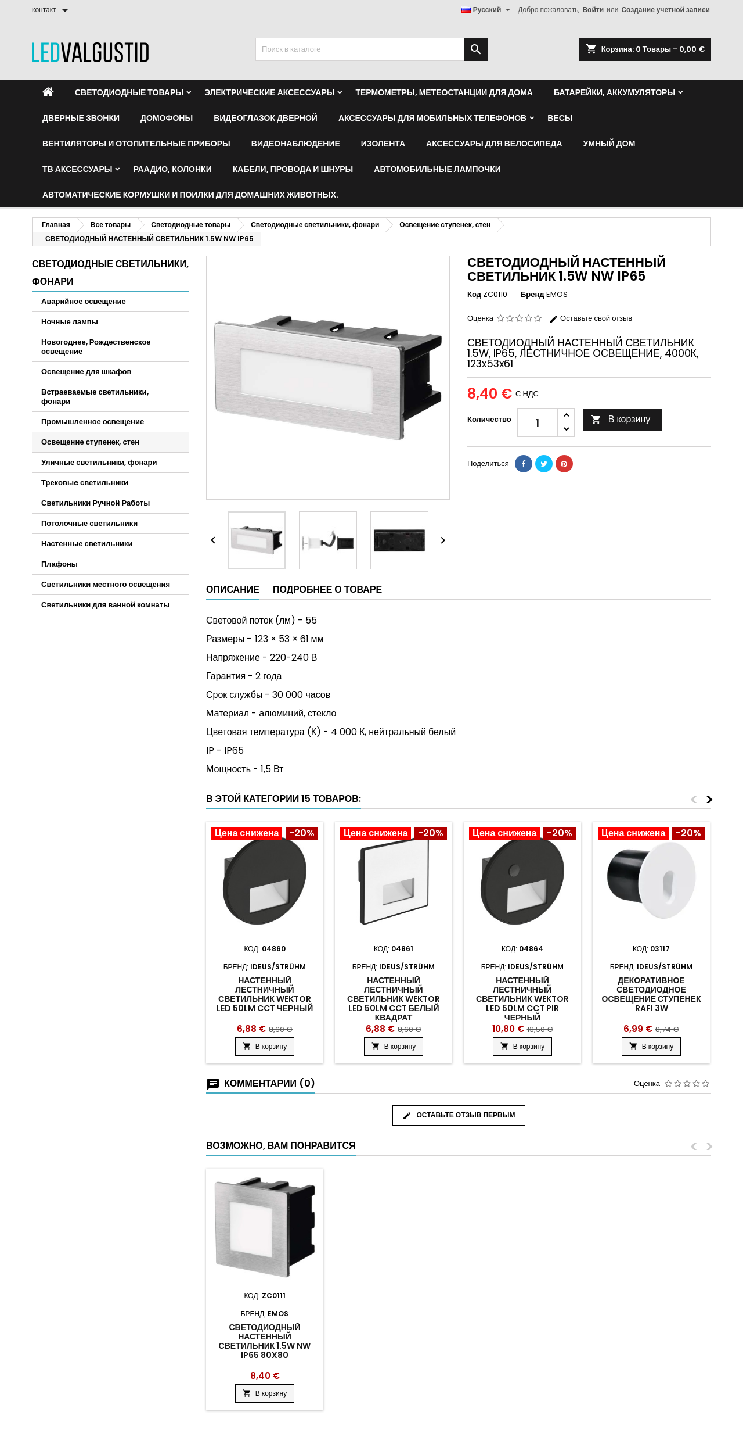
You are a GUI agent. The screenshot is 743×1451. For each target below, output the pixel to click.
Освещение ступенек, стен (90, 441)
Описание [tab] (232, 589)
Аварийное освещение (83, 301)
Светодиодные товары (129, 92)
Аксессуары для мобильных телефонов (432, 118)
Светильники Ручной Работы (95, 502)
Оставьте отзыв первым (458, 1115)
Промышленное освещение (92, 421)
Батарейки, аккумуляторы (614, 92)
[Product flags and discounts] (264, 834)
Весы (559, 118)
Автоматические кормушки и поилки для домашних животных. (190, 194)
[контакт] (52, 10)
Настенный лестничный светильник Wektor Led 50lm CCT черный (265, 994)
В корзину (621, 419)
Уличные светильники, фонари (99, 462)
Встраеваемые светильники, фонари (95, 396)
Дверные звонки (81, 118)
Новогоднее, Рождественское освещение (96, 346)
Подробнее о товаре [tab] (327, 589)
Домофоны (166, 118)
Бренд (532, 294)
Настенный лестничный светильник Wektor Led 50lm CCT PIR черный (522, 999)
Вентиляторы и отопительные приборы (136, 143)
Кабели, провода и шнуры (293, 169)
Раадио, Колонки (172, 169)
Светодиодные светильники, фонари (110, 272)
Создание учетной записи (665, 10)
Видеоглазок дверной (266, 118)
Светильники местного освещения (105, 584)
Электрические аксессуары (269, 92)
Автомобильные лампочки (437, 169)
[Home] (48, 92)
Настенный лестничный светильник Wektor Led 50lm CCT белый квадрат (393, 999)
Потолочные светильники (89, 523)
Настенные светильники (87, 543)
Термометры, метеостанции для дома (443, 92)
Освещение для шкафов (86, 371)
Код (474, 294)
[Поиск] (371, 49)
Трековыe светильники (84, 482)
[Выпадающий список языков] (487, 10)
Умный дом (609, 143)
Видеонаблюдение (295, 143)
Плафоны (59, 563)
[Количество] (537, 422)
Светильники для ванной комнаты (105, 604)
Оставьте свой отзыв (590, 318)
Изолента (383, 143)
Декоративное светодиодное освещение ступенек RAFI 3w (651, 994)
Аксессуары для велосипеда (494, 143)
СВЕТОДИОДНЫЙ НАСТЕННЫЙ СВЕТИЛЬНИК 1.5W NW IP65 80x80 (265, 1341)
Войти (593, 10)
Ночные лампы (69, 321)
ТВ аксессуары (77, 169)
